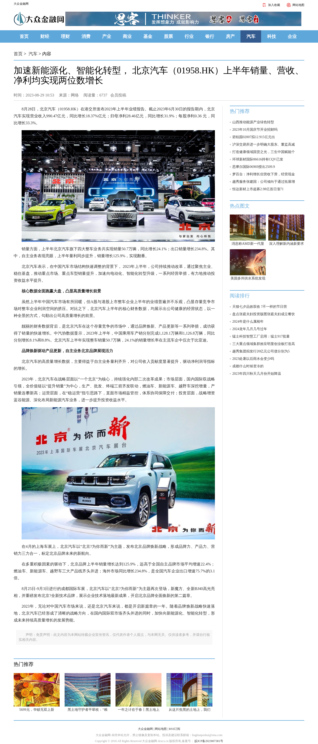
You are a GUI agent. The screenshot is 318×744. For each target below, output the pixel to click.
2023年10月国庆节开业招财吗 (255, 129)
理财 (65, 36)
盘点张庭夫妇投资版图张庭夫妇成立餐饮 (263, 314)
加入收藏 (270, 5)
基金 (147, 36)
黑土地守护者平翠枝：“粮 (87, 710)
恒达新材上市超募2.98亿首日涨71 (258, 189)
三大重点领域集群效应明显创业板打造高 (263, 344)
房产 (230, 36)
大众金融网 (21, 3)
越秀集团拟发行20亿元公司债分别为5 (261, 351)
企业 (292, 36)
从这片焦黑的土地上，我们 (189, 710)
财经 (44, 36)
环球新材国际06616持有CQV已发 (257, 159)
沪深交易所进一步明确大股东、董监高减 (263, 144)
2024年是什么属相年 (248, 321)
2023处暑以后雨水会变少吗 (253, 359)
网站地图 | (161, 729)
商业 (127, 36)
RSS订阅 (174, 729)
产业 (106, 36)
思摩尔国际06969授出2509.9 (253, 167)
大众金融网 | (146, 729)
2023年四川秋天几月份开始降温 (256, 373)
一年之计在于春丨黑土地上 (138, 710)
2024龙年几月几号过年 (249, 329)
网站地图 (294, 5)
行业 (189, 36)
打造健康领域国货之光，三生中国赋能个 (263, 152)
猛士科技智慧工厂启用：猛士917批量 (261, 336)
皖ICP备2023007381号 (208, 741)
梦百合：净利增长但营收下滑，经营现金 (263, 174)
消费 (85, 36)
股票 (168, 36)
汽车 (250, 36)
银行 (209, 36)
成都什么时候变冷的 (248, 366)
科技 (271, 36)
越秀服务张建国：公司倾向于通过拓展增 (263, 182)
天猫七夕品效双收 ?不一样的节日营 (259, 307)
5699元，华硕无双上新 (36, 710)
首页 (24, 36)
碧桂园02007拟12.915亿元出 (253, 137)
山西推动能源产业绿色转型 (253, 122)
